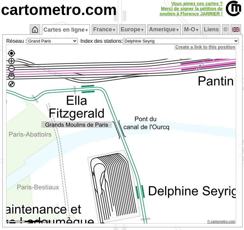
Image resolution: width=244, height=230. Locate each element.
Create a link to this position (205, 47)
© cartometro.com (221, 221)
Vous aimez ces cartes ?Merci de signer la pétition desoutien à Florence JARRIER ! (191, 8)
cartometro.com (59, 9)
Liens (211, 29)
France (104, 29)
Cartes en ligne (65, 30)
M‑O (191, 29)
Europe (132, 29)
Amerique (164, 29)
